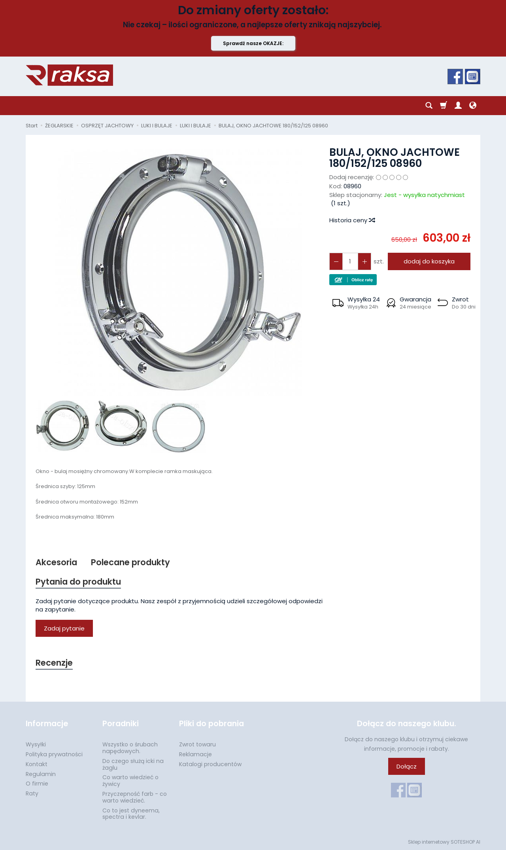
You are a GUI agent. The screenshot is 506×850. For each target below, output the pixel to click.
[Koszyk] (443, 105)
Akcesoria (56, 562)
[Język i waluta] (472, 105)
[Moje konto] (458, 105)
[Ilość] (350, 261)
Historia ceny (351, 220)
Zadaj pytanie (64, 628)
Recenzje (54, 662)
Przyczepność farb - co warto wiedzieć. (134, 797)
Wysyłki (36, 744)
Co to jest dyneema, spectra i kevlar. (131, 813)
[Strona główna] (69, 75)
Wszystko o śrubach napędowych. (130, 747)
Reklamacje (195, 754)
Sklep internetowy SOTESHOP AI (444, 842)
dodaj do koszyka (429, 261)
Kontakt (36, 764)
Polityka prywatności (54, 754)
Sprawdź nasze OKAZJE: (253, 43)
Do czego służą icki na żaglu (133, 764)
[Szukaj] (428, 105)
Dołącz (406, 766)
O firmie (37, 784)
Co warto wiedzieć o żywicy (130, 780)
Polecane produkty (130, 562)
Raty (32, 793)
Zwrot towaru (197, 744)
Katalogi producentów (210, 764)
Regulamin (41, 774)
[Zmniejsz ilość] (364, 261)
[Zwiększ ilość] (336, 261)
